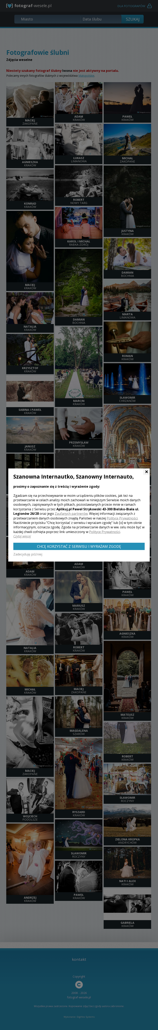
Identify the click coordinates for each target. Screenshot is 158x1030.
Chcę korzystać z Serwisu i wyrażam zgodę (79, 546)
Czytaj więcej (22, 536)
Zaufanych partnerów (71, 513)
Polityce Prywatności (122, 518)
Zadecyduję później (27, 554)
